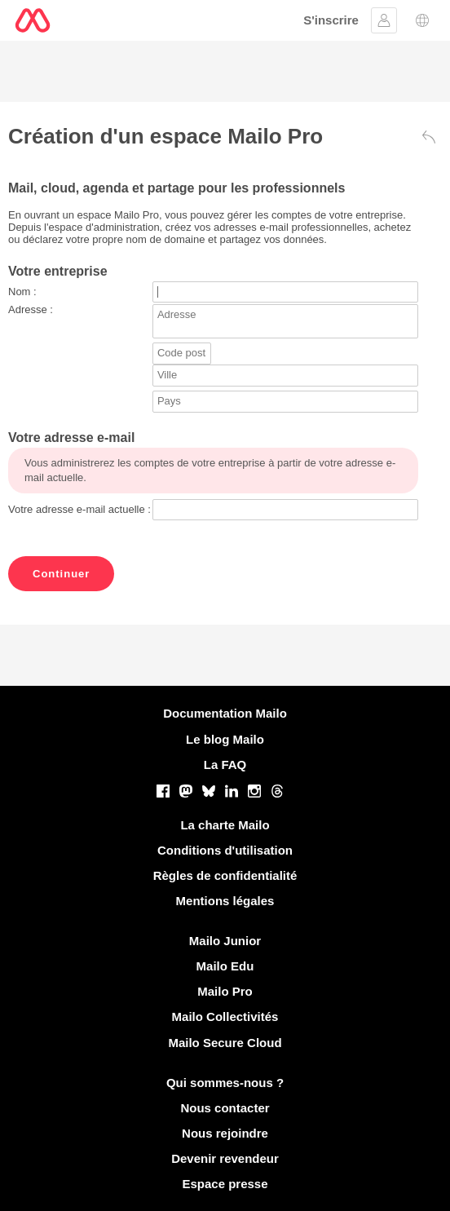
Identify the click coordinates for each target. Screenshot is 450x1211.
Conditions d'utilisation (225, 850)
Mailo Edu (225, 966)
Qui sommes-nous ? (225, 1082)
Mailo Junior (225, 941)
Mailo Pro (225, 991)
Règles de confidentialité (225, 875)
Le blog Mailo (225, 739)
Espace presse (224, 1184)
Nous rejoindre (225, 1133)
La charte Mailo (224, 825)
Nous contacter (224, 1108)
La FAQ (225, 764)
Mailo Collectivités (225, 1016)
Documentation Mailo (225, 713)
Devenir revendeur (225, 1158)
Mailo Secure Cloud (224, 1043)
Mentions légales (225, 901)
